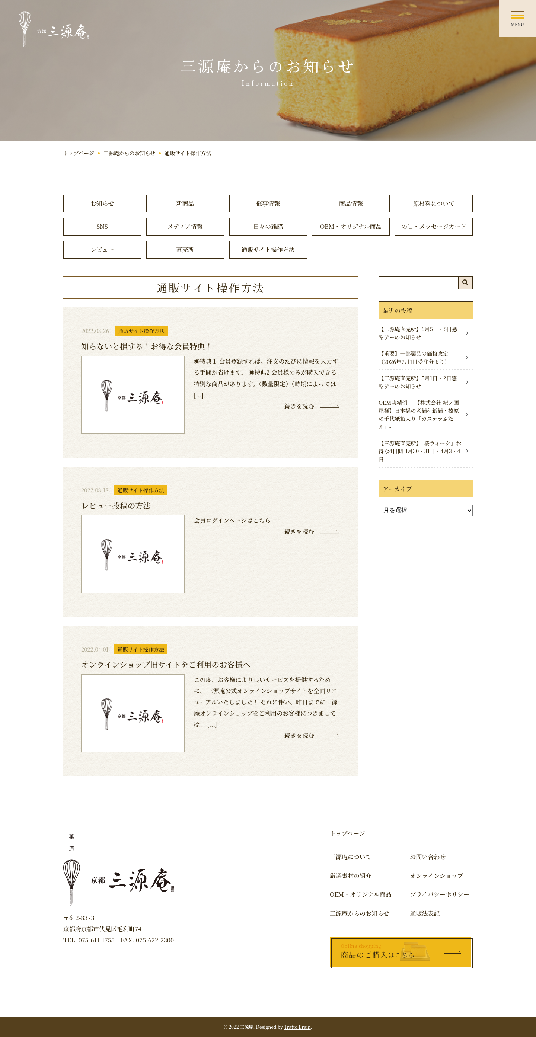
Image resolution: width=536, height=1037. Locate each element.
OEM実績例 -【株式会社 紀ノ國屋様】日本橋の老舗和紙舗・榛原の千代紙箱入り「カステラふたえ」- (419, 415)
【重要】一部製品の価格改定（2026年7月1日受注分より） (414, 357)
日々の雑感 (268, 226)
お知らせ (102, 203)
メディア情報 (185, 226)
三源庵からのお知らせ (129, 153)
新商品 (185, 203)
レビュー (102, 249)
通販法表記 (425, 913)
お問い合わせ (428, 856)
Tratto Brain (297, 1027)
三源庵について (350, 856)
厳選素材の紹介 (350, 875)
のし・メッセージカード (433, 226)
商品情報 (351, 203)
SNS (102, 226)
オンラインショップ (436, 875)
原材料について (434, 203)
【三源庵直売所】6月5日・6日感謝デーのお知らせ (418, 333)
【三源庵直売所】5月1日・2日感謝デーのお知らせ (418, 382)
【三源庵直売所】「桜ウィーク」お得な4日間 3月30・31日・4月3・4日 (420, 451)
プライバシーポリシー (439, 894)
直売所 (185, 249)
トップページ (78, 153)
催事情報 (268, 203)
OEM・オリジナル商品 (351, 226)
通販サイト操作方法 (268, 249)
